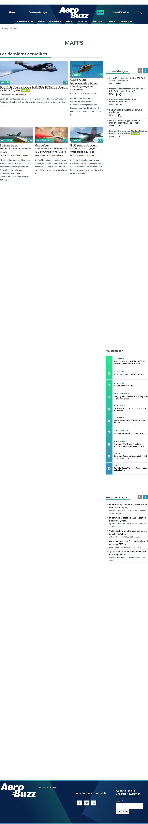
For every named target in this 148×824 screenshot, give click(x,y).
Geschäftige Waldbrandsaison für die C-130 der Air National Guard (51, 148)
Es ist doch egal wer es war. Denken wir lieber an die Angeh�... (128, 506)
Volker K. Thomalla (19, 94)
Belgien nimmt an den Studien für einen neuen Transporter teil (128, 132)
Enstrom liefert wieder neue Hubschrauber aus (122, 100)
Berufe (112, 21)
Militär (69, 21)
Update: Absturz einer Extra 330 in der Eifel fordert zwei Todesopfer (127, 90)
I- (116, 83)
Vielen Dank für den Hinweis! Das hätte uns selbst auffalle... (128, 532)
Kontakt (53, 787)
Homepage (7, 28)
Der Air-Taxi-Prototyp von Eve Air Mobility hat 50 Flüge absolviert (125, 121)
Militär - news (44, 140)
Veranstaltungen (38, 12)
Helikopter (97, 21)
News (12, 12)
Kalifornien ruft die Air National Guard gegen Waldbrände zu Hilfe (83, 148)
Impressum (44, 787)
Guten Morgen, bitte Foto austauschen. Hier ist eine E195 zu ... (128, 543)
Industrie (82, 21)
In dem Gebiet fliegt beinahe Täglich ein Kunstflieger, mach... (127, 519)
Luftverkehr (55, 21)
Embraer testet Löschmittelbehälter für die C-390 (16, 148)
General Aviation (24, 21)
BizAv (41, 21)
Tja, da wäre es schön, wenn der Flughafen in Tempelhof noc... (128, 553)
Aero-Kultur (126, 21)
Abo (100, 12)
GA (117, 94)
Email (119, 801)
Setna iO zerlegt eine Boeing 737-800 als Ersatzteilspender (127, 79)
